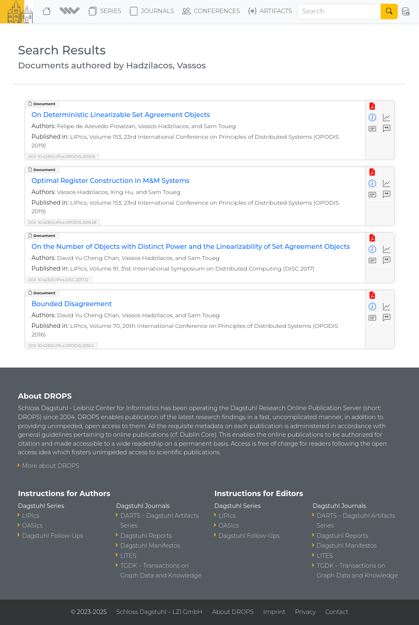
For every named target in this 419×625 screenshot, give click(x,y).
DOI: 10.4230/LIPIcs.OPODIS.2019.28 (62, 222)
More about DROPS (50, 465)
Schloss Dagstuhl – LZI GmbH (159, 612)
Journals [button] (151, 11)
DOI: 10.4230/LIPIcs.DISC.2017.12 (58, 280)
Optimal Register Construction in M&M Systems (110, 181)
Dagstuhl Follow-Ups (52, 535)
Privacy (305, 612)
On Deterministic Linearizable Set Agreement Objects (121, 115)
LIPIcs (30, 515)
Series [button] (105, 11)
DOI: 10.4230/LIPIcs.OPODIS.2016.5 (61, 345)
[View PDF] (372, 106)
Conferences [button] (211, 11)
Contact (336, 612)
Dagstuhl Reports (146, 535)
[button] (71, 11)
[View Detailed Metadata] (372, 117)
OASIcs (32, 525)
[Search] (339, 11)
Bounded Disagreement (72, 304)
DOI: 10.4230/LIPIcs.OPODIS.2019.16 (61, 156)
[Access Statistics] (387, 117)
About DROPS (232, 612)
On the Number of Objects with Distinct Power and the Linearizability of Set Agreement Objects (191, 246)
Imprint (274, 612)
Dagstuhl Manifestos (150, 545)
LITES (128, 556)
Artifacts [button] (270, 11)
